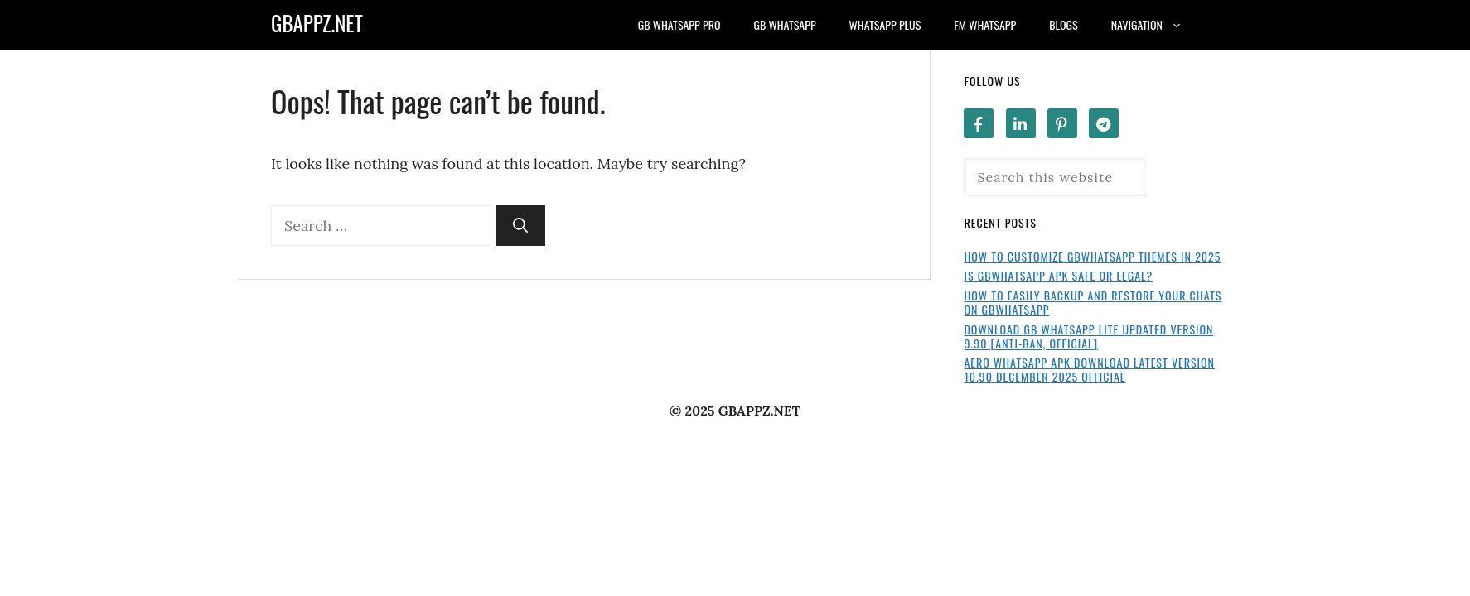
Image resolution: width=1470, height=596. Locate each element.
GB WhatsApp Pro (679, 24)
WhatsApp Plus (885, 24)
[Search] (520, 225)
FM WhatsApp (985, 24)
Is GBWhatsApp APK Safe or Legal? (1058, 275)
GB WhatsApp (785, 24)
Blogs (1063, 24)
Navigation (1155, 25)
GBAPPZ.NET (317, 22)
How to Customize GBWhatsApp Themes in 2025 (1092, 256)
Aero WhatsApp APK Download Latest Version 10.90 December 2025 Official (1089, 369)
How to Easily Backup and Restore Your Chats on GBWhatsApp (1092, 302)
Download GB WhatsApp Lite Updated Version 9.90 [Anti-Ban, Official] (1088, 336)
